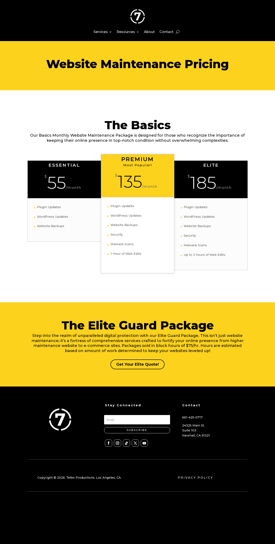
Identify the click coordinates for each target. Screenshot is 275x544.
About (149, 32)
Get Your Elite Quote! (137, 365)
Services (100, 32)
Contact (166, 32)
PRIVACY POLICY (195, 479)
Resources (126, 32)
